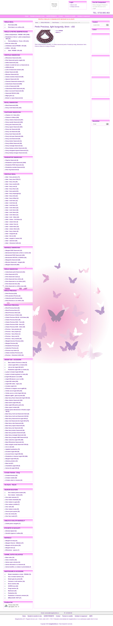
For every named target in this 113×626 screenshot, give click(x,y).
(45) (13, 319)
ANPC (91, 616)
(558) (14, 84)
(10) (14, 238)
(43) (15, 322)
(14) (10, 67)
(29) (16, 286)
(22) (12, 207)
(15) (16, 27)
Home (26, 16)
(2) (13, 331)
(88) (14, 76)
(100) (12, 93)
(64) (13, 586)
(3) (12, 350)
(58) (15, 379)
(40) (14, 315)
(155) (12, 381)
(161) (15, 272)
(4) (12, 74)
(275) (17, 421)
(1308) (17, 34)
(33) (18, 398)
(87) (13, 134)
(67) (9, 463)
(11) (11, 386)
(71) (13, 177)
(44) (12, 212)
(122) (12, 62)
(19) (12, 226)
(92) (15, 91)
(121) (18, 41)
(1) (17, 65)
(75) (19, 574)
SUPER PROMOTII (51, 16)
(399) (17, 456)
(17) (15, 81)
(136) (12, 86)
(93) (13, 583)
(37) (15, 543)
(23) (10, 447)
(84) (15, 262)
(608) (14, 376)
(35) (11, 478)
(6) (12, 169)
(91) (16, 257)
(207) (14, 120)
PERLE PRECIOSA (45, 22)
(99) (14, 372)
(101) (13, 58)
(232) (15, 341)
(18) (11, 43)
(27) (13, 310)
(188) (14, 440)
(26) (13, 129)
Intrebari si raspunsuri (83, 16)
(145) (14, 391)
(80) (16, 45)
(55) (14, 143)
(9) (13, 243)
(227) (16, 367)
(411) (13, 115)
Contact (61, 16)
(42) (11, 48)
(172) (12, 274)
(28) (13, 308)
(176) (13, 124)
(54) (13, 138)
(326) (12, 117)
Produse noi (9, 602)
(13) (12, 79)
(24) (15, 88)
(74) (16, 576)
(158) (12, 25)
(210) (17, 365)
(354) (12, 105)
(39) (13, 131)
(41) (16, 148)
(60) (12, 72)
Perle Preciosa (55, 22)
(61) (12, 191)
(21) (14, 141)
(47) (15, 324)
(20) (15, 69)
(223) (11, 293)
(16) (12, 189)
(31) (15, 405)
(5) (14, 219)
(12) (12, 200)
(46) (15, 50)
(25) (15, 300)
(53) (15, 425)
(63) (13, 283)
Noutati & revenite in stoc (37, 16)
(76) (13, 449)
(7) (12, 504)
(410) (13, 107)
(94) (17, 317)
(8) (14, 145)
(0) (14, 98)
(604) (12, 264)
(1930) (16, 162)
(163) (14, 127)
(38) (12, 210)
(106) (14, 122)
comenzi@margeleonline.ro (52, 613)
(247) (15, 281)
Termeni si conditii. (70, 16)
